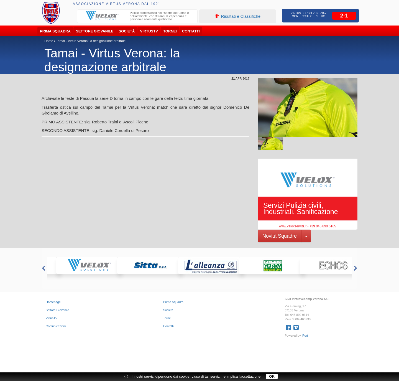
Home (48, 41)
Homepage (53, 302)
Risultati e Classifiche (237, 16)
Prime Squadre (173, 302)
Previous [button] (43, 268)
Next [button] (356, 268)
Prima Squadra (55, 31)
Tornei (170, 31)
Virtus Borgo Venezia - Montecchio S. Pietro (308, 15)
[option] (137, 17)
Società (127, 31)
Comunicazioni (56, 326)
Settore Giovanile (94, 31)
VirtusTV (149, 31)
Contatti (191, 31)
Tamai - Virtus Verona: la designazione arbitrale (91, 41)
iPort (305, 335)
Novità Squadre (279, 236)
